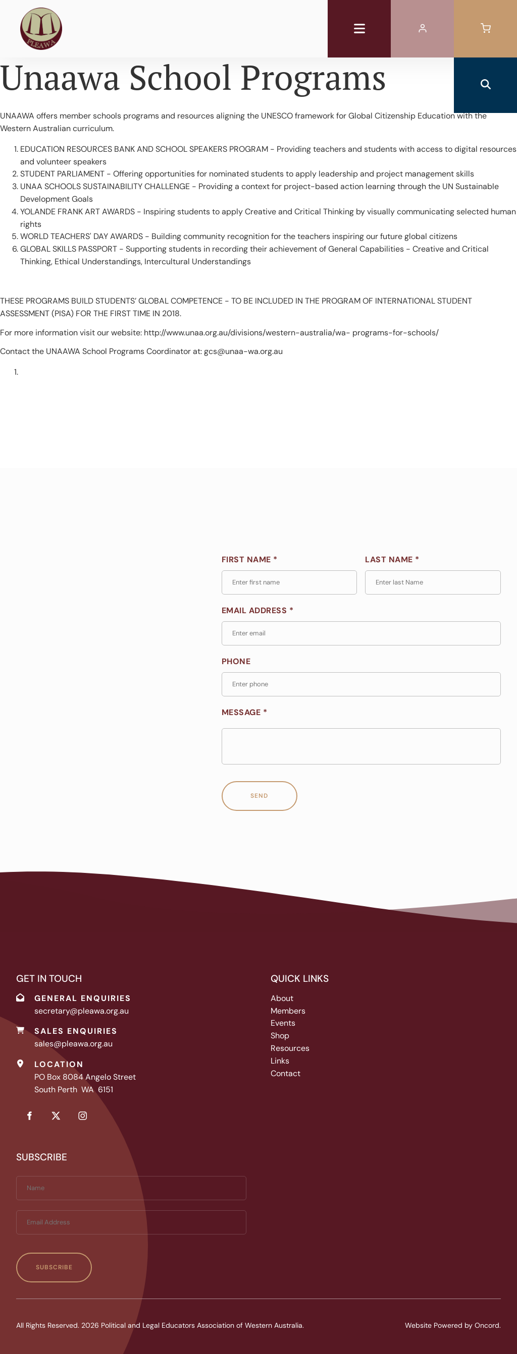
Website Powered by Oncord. (453, 1325)
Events (283, 1023)
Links (280, 1060)
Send (259, 796)
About (282, 998)
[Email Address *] (361, 633)
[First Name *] (289, 582)
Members (288, 1011)
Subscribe (54, 1267)
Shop (280, 1035)
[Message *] (361, 746)
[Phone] (361, 684)
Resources (290, 1048)
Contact (285, 1073)
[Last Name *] (433, 582)
